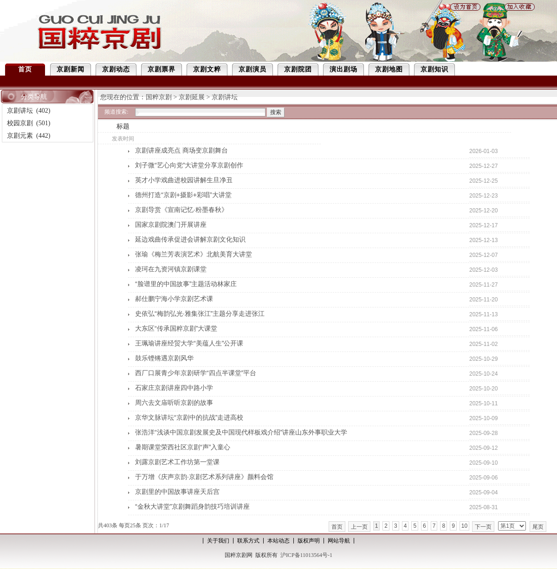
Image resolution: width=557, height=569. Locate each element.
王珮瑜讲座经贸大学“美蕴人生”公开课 (189, 343)
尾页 (538, 527)
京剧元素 (20, 135)
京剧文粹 (207, 69)
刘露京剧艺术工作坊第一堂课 (177, 462)
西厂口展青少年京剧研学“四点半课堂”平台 (195, 373)
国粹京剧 (159, 97)
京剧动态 (116, 69)
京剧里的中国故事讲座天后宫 (177, 491)
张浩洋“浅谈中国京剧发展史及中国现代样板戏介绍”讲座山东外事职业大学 (241, 432)
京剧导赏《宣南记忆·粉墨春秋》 (181, 209)
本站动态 (278, 540)
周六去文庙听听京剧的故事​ (174, 402)
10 (464, 526)
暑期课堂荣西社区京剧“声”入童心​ (182, 447)
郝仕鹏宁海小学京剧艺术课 (174, 298)
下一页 (483, 527)
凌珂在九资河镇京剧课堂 (171, 269)
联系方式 (248, 540)
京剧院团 (298, 69)
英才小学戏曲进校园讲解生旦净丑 (184, 180)
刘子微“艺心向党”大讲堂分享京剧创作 (189, 165)
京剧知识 (434, 69)
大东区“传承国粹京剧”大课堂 (176, 328)
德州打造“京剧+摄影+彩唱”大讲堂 (183, 194)
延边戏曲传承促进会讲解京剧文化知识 (190, 239)
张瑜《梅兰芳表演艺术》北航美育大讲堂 (193, 254)
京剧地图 (389, 69)
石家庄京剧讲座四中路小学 (174, 387)
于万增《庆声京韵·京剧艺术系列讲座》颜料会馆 (204, 476)
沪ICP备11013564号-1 (306, 555)
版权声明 (309, 540)
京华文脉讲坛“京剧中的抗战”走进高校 (189, 417)
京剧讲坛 (20, 110)
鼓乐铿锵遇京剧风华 (164, 358)
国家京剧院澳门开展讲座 (171, 224)
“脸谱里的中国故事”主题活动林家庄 (186, 284)
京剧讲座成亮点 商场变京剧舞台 (181, 150)
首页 (25, 69)
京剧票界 (161, 69)
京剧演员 (252, 69)
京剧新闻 (70, 69)
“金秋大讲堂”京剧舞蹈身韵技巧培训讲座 (192, 506)
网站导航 (339, 540)
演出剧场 (343, 69)
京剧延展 (192, 97)
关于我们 (218, 540)
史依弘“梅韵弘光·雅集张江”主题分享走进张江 (200, 313)
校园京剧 (20, 123)
